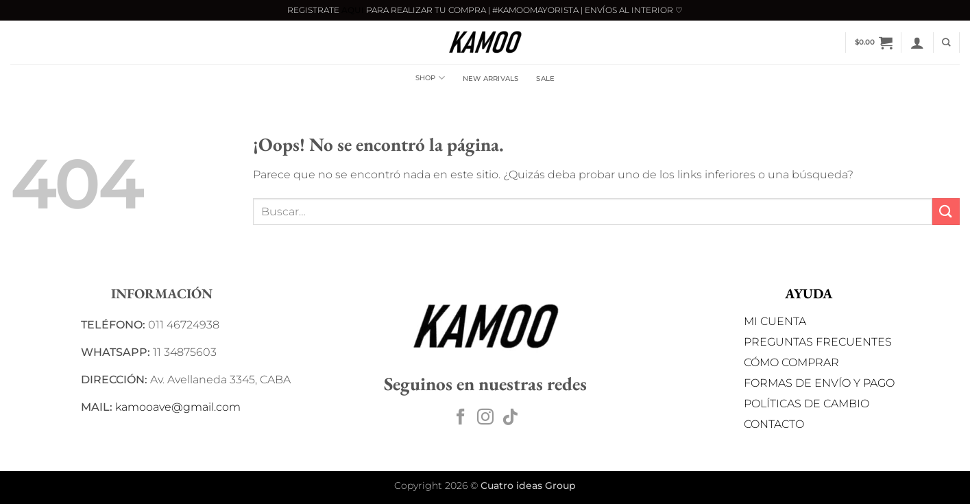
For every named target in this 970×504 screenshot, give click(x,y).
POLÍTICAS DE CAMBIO (806, 403)
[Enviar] (946, 211)
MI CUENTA (775, 321)
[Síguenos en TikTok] (510, 418)
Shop (430, 77)
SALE (545, 78)
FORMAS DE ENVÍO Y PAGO (819, 382)
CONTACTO (774, 424)
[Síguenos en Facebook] (460, 418)
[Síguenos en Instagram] (485, 418)
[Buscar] (946, 43)
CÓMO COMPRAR (791, 362)
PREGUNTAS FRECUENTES (818, 341)
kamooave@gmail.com (178, 406)
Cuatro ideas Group (528, 485)
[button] (874, 42)
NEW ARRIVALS (491, 78)
